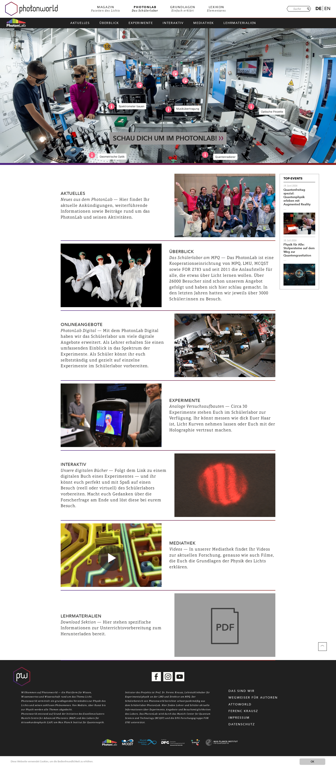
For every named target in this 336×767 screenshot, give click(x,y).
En (327, 8)
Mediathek (203, 23)
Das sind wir (241, 691)
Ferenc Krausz (243, 711)
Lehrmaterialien (240, 23)
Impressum (239, 718)
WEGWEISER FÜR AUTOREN (253, 697)
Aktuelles (80, 23)
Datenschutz (241, 724)
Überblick (109, 23)
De (318, 8)
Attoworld (240, 704)
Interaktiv (173, 23)
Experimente (141, 23)
